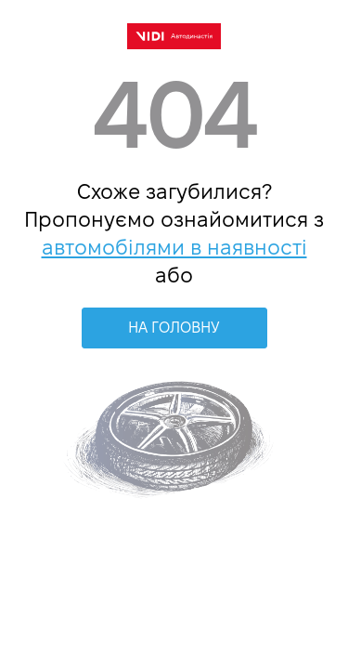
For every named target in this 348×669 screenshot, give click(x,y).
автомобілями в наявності (174, 247)
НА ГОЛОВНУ (174, 327)
